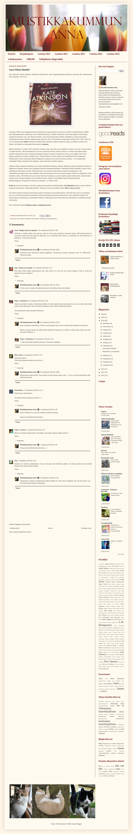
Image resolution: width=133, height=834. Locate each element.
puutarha (108, 773)
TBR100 (30, 59)
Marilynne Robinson (114, 630)
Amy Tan (121, 566)
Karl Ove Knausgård (119, 613)
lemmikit (105, 771)
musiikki (122, 771)
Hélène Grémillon (119, 599)
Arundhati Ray (114, 577)
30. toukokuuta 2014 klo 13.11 (42, 268)
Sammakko (106, 686)
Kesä (100, 766)
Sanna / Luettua (19, 430)
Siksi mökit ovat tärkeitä (108, 452)
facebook (114, 748)
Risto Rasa (111, 647)
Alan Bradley (117, 564)
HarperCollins (102, 681)
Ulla (15, 461)
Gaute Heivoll (108, 593)
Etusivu (11, 54)
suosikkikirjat (120, 731)
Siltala (107, 689)
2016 (103, 314)
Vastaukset (20, 245)
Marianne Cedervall (104, 630)
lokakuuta (106, 330)
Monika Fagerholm (110, 639)
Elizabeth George (109, 590)
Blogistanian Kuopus (110, 745)
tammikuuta (107, 365)
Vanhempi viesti (86, 528)
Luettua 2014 (96, 54)
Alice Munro (115, 566)
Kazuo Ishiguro (107, 619)
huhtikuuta (106, 355)
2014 (103, 320)
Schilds (111, 686)
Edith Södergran (107, 588)
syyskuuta (106, 333)
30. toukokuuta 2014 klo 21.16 (43, 339)
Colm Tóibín (109, 586)
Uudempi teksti (14, 528)
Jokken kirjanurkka (108, 419)
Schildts (116, 686)
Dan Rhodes (116, 586)
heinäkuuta (106, 339)
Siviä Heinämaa (111, 654)
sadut (100, 731)
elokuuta (106, 336)
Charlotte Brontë (110, 582)
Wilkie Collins (106, 666)
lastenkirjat (107, 727)
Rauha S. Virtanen (118, 645)
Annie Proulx (106, 575)
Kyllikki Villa (114, 622)
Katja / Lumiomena (21, 301)
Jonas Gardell (117, 610)
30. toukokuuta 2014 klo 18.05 (49, 322)
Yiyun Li (121, 666)
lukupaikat (115, 771)
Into (123, 681)
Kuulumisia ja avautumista (111, 351)
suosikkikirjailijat (112, 731)
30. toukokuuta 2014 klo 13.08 (48, 230)
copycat (109, 748)
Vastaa (16, 241)
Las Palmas (106, 766)
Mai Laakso (18, 355)
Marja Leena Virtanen (110, 632)
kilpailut (108, 751)
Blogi (100, 743)
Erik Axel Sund (119, 590)
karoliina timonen (104, 669)
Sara (71, 188)
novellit (110, 729)
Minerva (109, 684)
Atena (100, 678)
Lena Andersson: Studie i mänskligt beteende (116, 511)
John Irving (108, 610)
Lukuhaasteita (15, 59)
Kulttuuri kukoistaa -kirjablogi (111, 474)
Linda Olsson (102, 628)
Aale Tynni (101, 564)
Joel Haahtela (115, 608)
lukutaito (121, 751)
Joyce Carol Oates (108, 613)
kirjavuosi (121, 716)
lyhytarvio (101, 729)
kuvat (115, 751)
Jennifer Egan (120, 606)
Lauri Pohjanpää (119, 625)
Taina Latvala (116, 656)
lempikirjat (114, 727)
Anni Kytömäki (116, 573)
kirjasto (112, 716)
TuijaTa (103, 411)
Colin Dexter (102, 586)
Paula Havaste (115, 643)
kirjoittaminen (120, 718)
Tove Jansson (110, 661)
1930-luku (101, 701)
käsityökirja (121, 724)
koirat (100, 771)
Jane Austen (106, 604)
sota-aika (104, 731)
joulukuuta (106, 323)
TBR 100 (120, 706)
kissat (122, 769)
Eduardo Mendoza (117, 588)
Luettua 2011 (44, 54)
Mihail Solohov (103, 636)
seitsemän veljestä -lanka (117, 773)
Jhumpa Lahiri (103, 608)
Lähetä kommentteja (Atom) (22, 532)
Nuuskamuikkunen (103, 706)
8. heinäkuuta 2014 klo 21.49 (49, 478)
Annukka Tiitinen (115, 575)
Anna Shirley (116, 701)
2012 (103, 372)
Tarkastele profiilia (105, 107)
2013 (103, 369)
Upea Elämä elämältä (109, 348)
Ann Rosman (102, 570)
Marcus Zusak (120, 628)
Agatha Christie (109, 564)
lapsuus (101, 727)
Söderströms (113, 689)
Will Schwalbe (114, 666)
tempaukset (121, 753)
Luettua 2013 (78, 54)
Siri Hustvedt (115, 652)
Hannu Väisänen (119, 595)
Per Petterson (108, 645)
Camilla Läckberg (114, 579)
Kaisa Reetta (18, 390)
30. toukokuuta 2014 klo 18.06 (49, 372)
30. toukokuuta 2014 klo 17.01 (32, 355)
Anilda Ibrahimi (113, 568)
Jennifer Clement (110, 606)
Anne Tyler (109, 573)
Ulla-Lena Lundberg (108, 664)
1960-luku (107, 701)
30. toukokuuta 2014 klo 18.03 (49, 285)
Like (105, 684)
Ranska (112, 706)
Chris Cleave (111, 584)
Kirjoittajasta (26, 54)
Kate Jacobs (111, 615)
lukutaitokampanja (104, 753)
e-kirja (106, 714)
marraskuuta (107, 326)
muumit (106, 729)
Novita (112, 766)
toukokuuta (106, 346)
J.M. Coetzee (117, 601)
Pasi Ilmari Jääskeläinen (115, 641)
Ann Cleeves (120, 568)
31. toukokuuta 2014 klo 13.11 (33, 390)
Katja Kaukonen (115, 617)
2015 (103, 317)
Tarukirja (104, 507)
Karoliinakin (69, 185)
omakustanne (117, 729)
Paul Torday (106, 643)
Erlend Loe (101, 593)
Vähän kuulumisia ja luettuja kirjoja (116, 257)
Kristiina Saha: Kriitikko (108, 413)
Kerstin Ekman (116, 619)
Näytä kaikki (121, 554)
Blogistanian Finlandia (109, 743)
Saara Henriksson (108, 650)
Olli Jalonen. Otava (103, 641)
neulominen (102, 774)
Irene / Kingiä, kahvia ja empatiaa (26, 230)
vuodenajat (111, 776)
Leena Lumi (105, 539)
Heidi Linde (121, 597)
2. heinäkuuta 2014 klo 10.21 (27, 461)
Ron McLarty (118, 647)
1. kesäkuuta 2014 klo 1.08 (48, 409)
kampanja (101, 751)
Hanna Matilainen (109, 595)
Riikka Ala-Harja (103, 648)
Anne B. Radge (110, 570)
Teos (100, 691)
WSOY (104, 691)
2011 (103, 375)
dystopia (101, 714)
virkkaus (105, 776)
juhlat (118, 769)
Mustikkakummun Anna (28, 250)
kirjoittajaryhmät (103, 718)
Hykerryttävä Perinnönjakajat (115, 285)
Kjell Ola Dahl (107, 622)
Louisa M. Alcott (111, 628)
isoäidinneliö (112, 769)
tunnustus (102, 755)
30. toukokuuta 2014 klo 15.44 (38, 301)
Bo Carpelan (106, 579)
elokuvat (105, 769)
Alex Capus (108, 566)
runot (122, 729)
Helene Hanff (102, 599)
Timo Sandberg (116, 659)
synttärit (113, 753)
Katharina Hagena (119, 615)
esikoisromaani (120, 714)
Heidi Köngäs (113, 597)
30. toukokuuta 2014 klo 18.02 (49, 250)
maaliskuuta (107, 359)
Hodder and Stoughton (114, 681)
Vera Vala (116, 664)
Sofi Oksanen (120, 654)
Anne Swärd (102, 573)
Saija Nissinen (116, 650)
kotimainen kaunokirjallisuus (107, 723)
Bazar (112, 678)
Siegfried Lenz (107, 652)
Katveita (104, 450)
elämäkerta (112, 714)
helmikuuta (106, 362)
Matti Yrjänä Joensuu (108, 634)
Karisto (101, 684)
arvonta (104, 748)
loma (110, 771)
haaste (121, 748)
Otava (116, 683)
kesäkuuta (106, 342)
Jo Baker (109, 608)
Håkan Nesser (110, 599)
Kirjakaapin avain (107, 458)
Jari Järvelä (115, 604)
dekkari (121, 712)
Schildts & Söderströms (32, 218)
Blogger (79, 824)
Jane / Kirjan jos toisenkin (23, 268)
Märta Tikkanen (120, 639)
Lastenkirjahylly (106, 523)
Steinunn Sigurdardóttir (105, 656)
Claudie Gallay (120, 584)
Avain (106, 678)
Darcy (122, 701)
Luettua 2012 (61, 54)
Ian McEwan (102, 601)
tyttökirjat (102, 733)
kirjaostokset (102, 716)
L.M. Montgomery (111, 623)
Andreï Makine (103, 568)
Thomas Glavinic (107, 659)
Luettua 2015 (113, 54)
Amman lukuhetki (107, 435)
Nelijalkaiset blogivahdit (51, 59)
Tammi (120, 688)
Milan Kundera (114, 636)
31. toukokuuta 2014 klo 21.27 (35, 430)
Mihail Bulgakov (119, 634)
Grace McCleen (116, 593)
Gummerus (120, 678)
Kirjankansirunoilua (108, 268)
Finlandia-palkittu (103, 703)
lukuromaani (121, 727)
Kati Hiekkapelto (104, 617)
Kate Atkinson (21, 218)
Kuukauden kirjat (117, 704)
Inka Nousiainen (109, 601)
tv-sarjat (101, 776)
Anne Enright (120, 570)
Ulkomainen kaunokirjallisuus (48, 218)
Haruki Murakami (104, 597)
